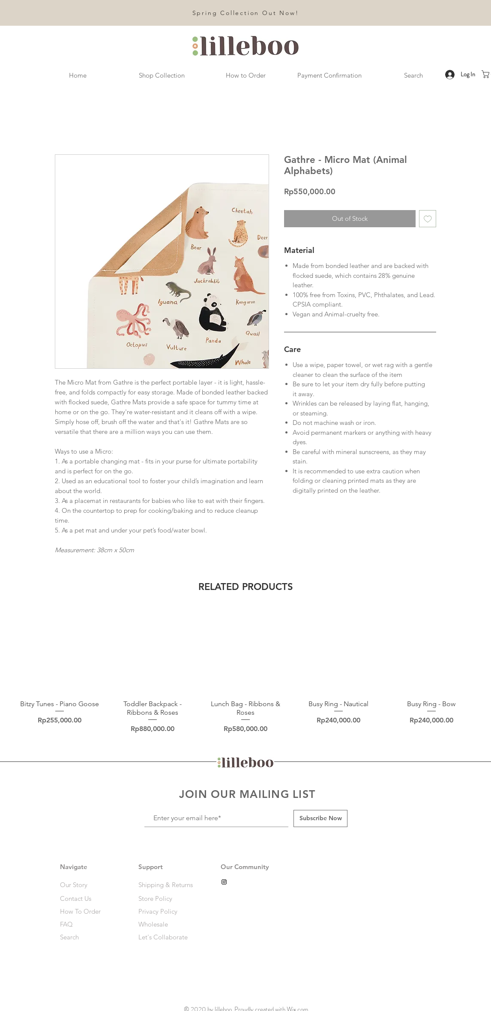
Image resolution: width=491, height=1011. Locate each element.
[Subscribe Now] (320, 818)
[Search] (90, 937)
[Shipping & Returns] (167, 885)
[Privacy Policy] (167, 911)
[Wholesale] (167, 924)
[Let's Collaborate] (167, 937)
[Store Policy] (167, 898)
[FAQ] (86, 924)
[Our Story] (90, 885)
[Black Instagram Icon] (224, 882)
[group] (245, 672)
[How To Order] (90, 911)
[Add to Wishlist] (428, 219)
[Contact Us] (90, 898)
